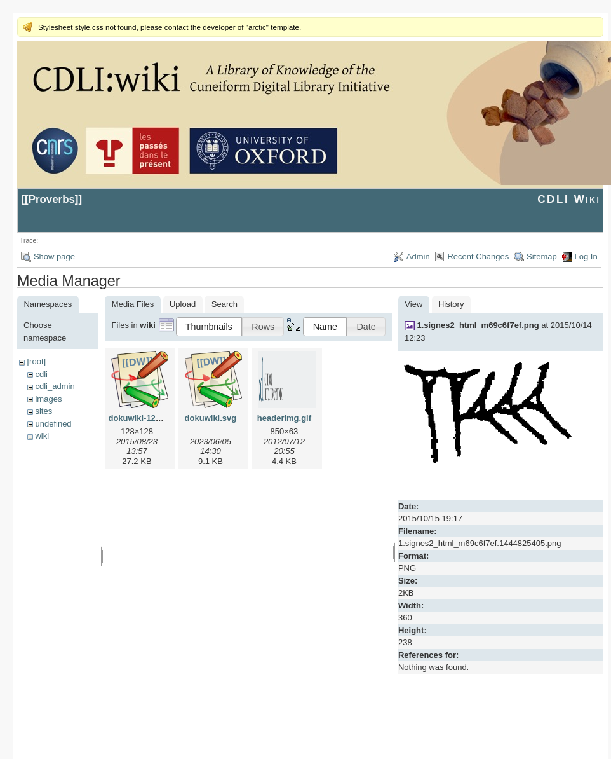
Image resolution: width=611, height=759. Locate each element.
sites (43, 411)
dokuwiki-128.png (142, 418)
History (451, 304)
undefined (53, 423)
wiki (42, 436)
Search (224, 304)
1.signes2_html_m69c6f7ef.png (478, 325)
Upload (183, 304)
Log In (586, 256)
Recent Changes (478, 256)
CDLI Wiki (568, 199)
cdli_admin (54, 386)
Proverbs (52, 199)
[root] (36, 361)
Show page (54, 256)
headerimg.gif (284, 418)
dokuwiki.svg (211, 418)
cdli (41, 374)
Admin (418, 256)
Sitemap (542, 256)
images (48, 399)
